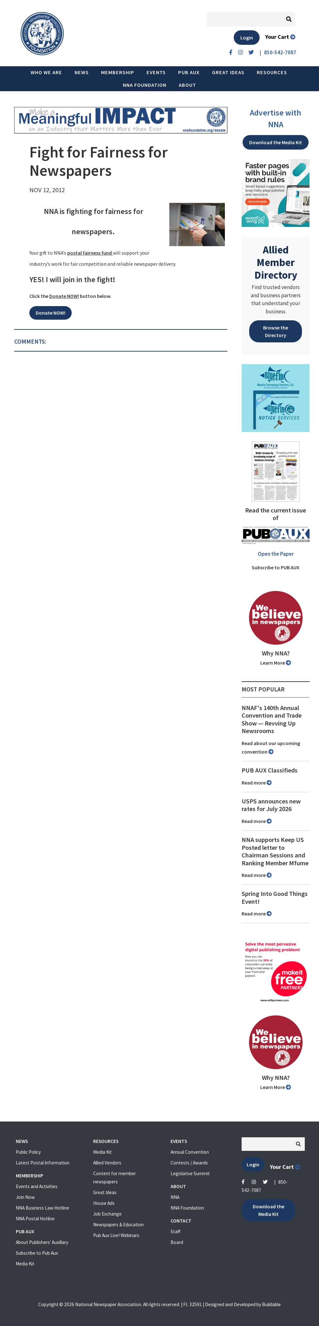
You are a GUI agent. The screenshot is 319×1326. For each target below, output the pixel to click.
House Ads (104, 1203)
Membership (117, 72)
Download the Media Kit (275, 142)
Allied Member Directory (275, 262)
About (187, 85)
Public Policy (28, 1152)
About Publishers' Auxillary (42, 1242)
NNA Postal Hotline (35, 1219)
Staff (175, 1231)
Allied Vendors (107, 1163)
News (82, 72)
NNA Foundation (144, 85)
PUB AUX (189, 72)
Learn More (275, 663)
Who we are (46, 72)
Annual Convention (190, 1152)
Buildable (271, 1304)
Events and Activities (36, 1186)
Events (156, 72)
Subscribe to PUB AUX (275, 567)
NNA (175, 1197)
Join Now (25, 1197)
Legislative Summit (190, 1173)
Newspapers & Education (118, 1225)
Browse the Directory (275, 331)
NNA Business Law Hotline (42, 1208)
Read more (257, 782)
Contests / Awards (189, 1163)
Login (246, 37)
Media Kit (25, 1264)
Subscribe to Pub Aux (37, 1253)
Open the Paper (276, 553)
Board (177, 1242)
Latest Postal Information (42, 1163)
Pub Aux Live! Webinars (116, 1235)
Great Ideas (228, 72)
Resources (272, 72)
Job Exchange (107, 1214)
